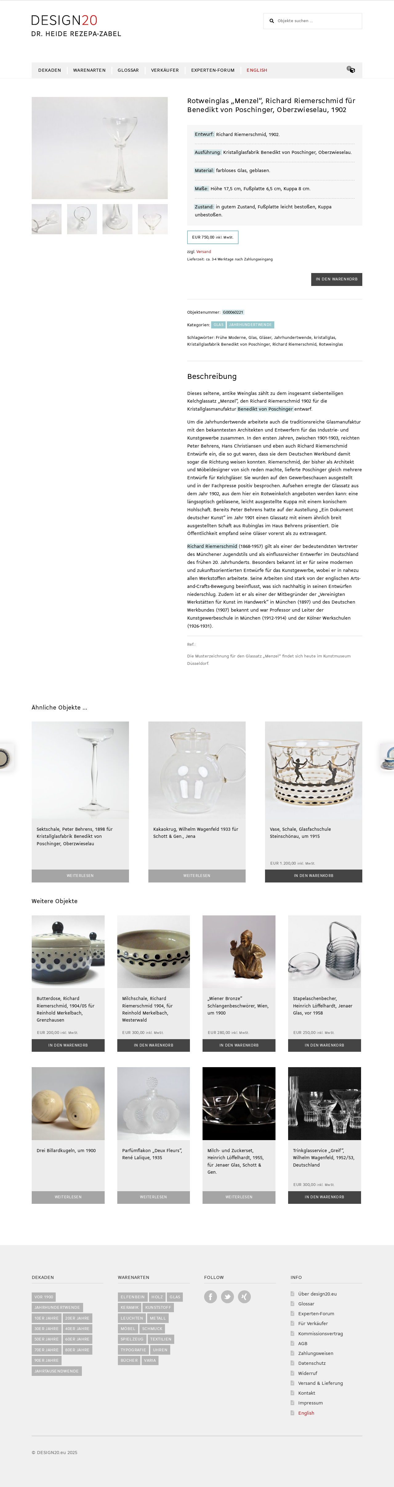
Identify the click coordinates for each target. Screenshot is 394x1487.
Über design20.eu (317, 1293)
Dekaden (49, 70)
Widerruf (307, 1372)
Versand (203, 252)
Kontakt (306, 1392)
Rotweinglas (331, 344)
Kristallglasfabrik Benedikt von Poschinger (228, 344)
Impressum (310, 1402)
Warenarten (89, 70)
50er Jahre (46, 1338)
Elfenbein (133, 1296)
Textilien (160, 1338)
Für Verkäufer (313, 1322)
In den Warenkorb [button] (313, 876)
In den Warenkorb (337, 279)
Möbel (128, 1328)
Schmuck (152, 1328)
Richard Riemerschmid (294, 344)
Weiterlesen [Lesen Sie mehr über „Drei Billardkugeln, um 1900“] (68, 1196)
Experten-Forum (213, 70)
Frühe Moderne (231, 338)
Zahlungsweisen (315, 1352)
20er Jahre (77, 1317)
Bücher (129, 1359)
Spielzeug (132, 1338)
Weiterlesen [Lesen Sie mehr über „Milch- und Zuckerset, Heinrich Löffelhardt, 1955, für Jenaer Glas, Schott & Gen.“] (239, 1196)
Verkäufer (165, 70)
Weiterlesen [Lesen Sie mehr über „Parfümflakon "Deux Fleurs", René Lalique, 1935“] (153, 1196)
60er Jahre (77, 1338)
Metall (158, 1317)
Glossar (128, 70)
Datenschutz (312, 1362)
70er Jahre (46, 1349)
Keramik (130, 1306)
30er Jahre (46, 1328)
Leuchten (132, 1317)
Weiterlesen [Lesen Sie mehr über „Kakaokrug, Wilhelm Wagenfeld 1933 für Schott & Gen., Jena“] (197, 876)
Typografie (133, 1349)
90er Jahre (46, 1359)
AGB (303, 1342)
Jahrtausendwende (56, 1370)
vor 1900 (43, 1296)
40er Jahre (77, 1328)
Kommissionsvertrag (320, 1332)
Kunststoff (158, 1306)
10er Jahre (46, 1317)
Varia (150, 1359)
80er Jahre (77, 1349)
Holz (157, 1296)
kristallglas (324, 338)
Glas (218, 325)
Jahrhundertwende (250, 325)
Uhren (160, 1349)
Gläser (265, 338)
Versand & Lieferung (320, 1382)
